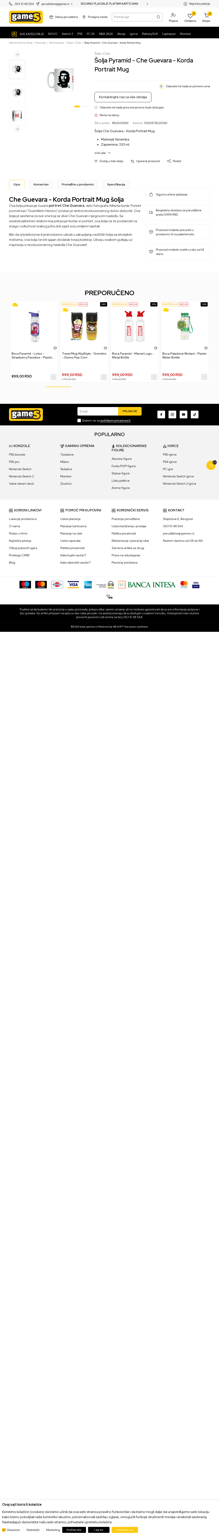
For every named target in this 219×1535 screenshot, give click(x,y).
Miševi (64, 462)
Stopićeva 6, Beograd (178, 519)
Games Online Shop (20, 42)
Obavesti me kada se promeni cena (188, 86)
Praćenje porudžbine (126, 519)
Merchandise (56, 42)
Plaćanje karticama (73, 526)
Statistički (33, 1529)
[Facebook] (161, 414)
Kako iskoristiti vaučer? (75, 562)
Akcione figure (122, 459)
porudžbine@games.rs (178, 533)
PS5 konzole (17, 454)
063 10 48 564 (24, 4)
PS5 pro (14, 462)
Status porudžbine (66, 17)
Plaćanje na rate (71, 533)
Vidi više (103, 153)
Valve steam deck (21, 484)
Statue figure (121, 473)
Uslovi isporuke (70, 541)
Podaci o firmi (18, 533)
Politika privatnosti (72, 548)
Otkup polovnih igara (23, 548)
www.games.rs (89, 626)
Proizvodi (41, 42)
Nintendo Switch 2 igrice (179, 484)
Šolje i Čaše (74, 42)
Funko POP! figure (124, 466)
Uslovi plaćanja (70, 519)
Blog (12, 562)
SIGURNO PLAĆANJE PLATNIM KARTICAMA (109, 4)
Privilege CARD (19, 555)
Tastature (67, 454)
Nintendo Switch (20, 469)
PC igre (168, 469)
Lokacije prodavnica (23, 519)
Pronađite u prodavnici (78, 184)
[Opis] (17, 184)
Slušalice (66, 469)
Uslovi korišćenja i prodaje (129, 526)
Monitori (65, 476)
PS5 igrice (170, 454)
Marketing (53, 1529)
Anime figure (121, 488)
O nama (14, 526)
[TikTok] (194, 414)
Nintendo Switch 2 (21, 476)
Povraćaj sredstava (125, 562)
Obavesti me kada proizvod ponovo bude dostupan (132, 107)
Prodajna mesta (98, 17)
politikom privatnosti (115, 420)
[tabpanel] (60, 80)
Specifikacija (116, 184)
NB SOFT (118, 626)
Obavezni (13, 1529)
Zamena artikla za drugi (128, 548)
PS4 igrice (170, 462)
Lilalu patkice (121, 481)
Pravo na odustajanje (126, 555)
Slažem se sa (106, 420)
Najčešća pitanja (199, 4)
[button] (173, 17)
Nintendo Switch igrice (178, 476)
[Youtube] (183, 414)
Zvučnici (66, 484)
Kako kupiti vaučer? (73, 555)
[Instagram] (172, 414)
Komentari (41, 184)
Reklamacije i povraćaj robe (130, 541)
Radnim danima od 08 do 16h (183, 541)
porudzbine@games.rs (55, 4)
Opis (16, 184)
